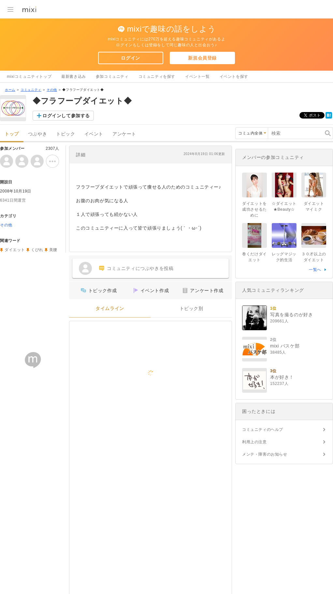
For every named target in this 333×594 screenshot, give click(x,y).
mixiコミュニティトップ (29, 76)
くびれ (37, 250)
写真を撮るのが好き (291, 314)
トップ (12, 134)
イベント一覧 (197, 76)
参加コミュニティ (112, 76)
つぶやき (37, 134)
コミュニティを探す (156, 76)
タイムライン (109, 308)
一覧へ (315, 269)
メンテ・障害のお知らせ (264, 454)
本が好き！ (282, 377)
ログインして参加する (66, 115)
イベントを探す (234, 76)
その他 (52, 90)
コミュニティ (31, 90)
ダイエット (15, 250)
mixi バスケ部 (284, 345)
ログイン (130, 58)
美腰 (53, 250)
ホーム (10, 90)
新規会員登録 (202, 58)
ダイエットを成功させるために (254, 209)
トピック (65, 134)
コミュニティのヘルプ (262, 429)
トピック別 (191, 308)
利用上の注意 (254, 442)
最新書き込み (73, 76)
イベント (93, 134)
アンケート (124, 134)
